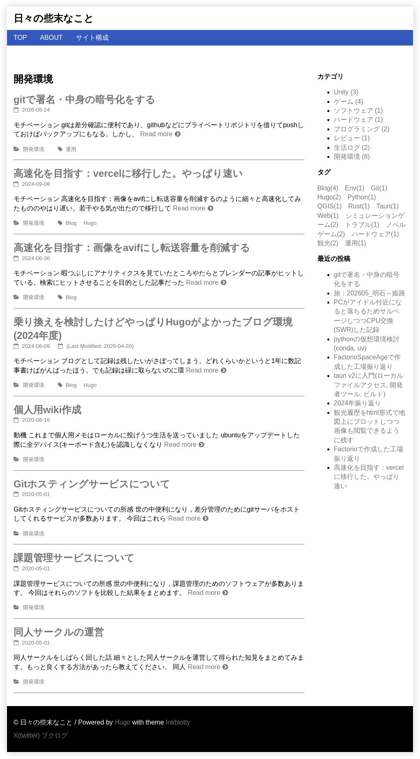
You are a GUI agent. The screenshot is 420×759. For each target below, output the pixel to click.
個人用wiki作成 (47, 409)
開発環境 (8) (352, 156)
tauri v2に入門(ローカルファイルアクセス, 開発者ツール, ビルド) (369, 385)
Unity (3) (346, 92)
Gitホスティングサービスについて (92, 483)
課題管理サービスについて (74, 557)
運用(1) (355, 243)
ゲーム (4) (348, 101)
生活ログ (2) (352, 147)
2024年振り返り (357, 403)
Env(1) (354, 188)
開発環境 (33, 149)
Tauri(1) (388, 206)
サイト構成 (92, 37)
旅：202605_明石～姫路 (369, 293)
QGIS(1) (329, 206)
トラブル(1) (362, 224)
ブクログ (54, 735)
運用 (71, 149)
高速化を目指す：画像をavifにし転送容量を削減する (132, 247)
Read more (156, 133)
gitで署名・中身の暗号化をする (84, 99)
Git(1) (379, 188)
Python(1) (361, 197)
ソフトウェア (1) (358, 110)
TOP (20, 37)
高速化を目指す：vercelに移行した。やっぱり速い (128, 173)
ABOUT (51, 37)
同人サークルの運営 (59, 632)
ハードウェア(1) (375, 234)
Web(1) (328, 215)
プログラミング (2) (362, 129)
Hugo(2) (329, 197)
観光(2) (328, 243)
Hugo (90, 223)
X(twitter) (27, 735)
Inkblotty (178, 722)
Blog (71, 223)
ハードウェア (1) (358, 119)
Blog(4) (328, 188)
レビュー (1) (352, 138)
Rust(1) (359, 206)
